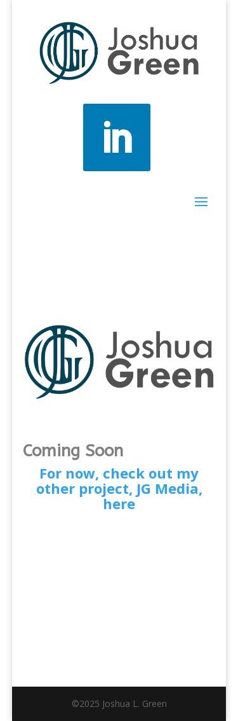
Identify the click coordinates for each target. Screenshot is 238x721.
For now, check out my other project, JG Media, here (119, 488)
